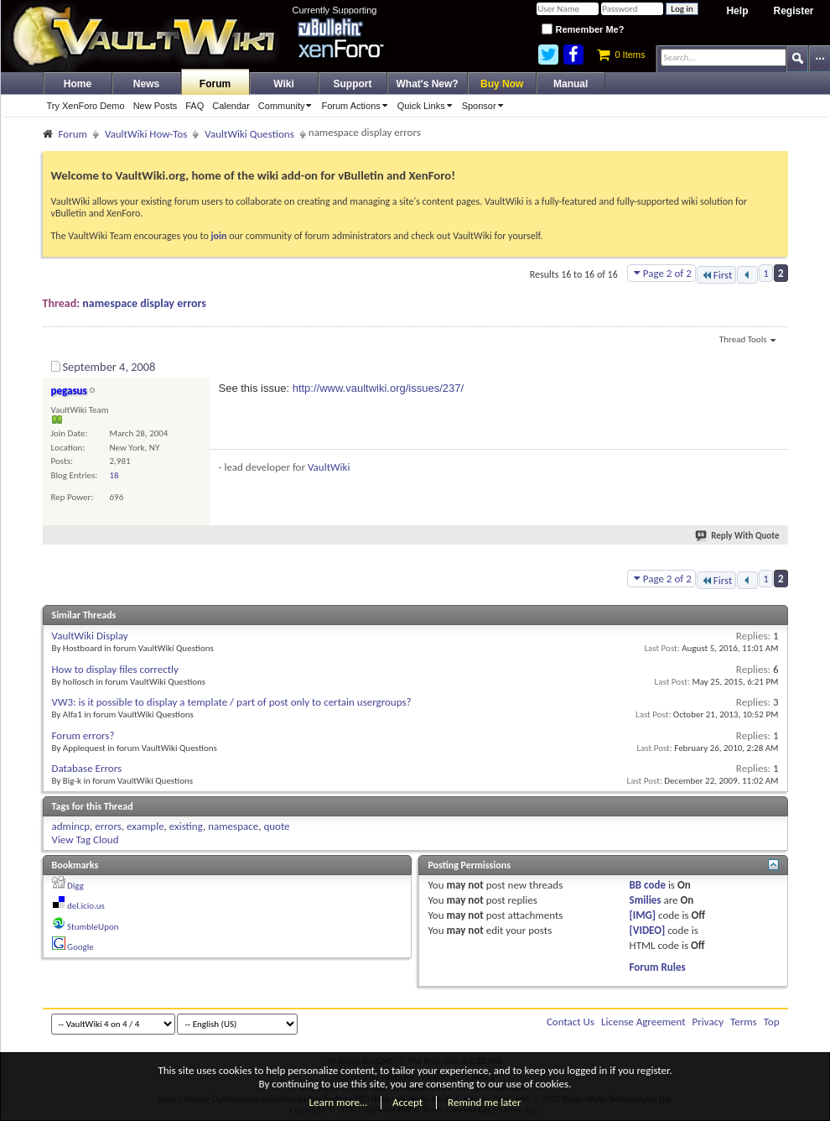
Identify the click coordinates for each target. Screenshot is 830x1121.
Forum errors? (83, 735)
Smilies (645, 900)
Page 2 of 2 (662, 273)
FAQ (194, 106)
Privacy (708, 1021)
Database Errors (87, 768)
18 (114, 475)
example (145, 826)
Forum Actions (356, 105)
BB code (648, 885)
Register (793, 11)
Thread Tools (747, 340)
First (717, 275)
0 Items (621, 55)
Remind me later (484, 1102)
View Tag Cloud (85, 839)
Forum (215, 84)
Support (353, 84)
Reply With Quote (738, 535)
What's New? (428, 84)
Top (772, 1021)
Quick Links (427, 105)
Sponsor (485, 105)
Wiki (283, 84)
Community (288, 105)
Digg (75, 885)
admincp (71, 826)
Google (80, 946)
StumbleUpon (93, 926)
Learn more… (338, 1102)
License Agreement (643, 1021)
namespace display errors (144, 303)
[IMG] (643, 915)
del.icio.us (86, 905)
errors (108, 826)
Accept (407, 1102)
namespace (233, 826)
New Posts (155, 106)
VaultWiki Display (90, 635)
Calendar (231, 106)
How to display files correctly (115, 669)
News (146, 84)
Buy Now (501, 84)
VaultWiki (329, 467)
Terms (743, 1021)
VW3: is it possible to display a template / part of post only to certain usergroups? (232, 702)
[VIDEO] (648, 930)
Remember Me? (583, 29)
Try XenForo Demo (86, 106)
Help (737, 11)
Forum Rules (658, 967)
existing (186, 826)
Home (77, 84)
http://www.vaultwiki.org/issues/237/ (378, 388)
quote (276, 826)
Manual (570, 84)
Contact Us (570, 1021)
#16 (771, 364)
